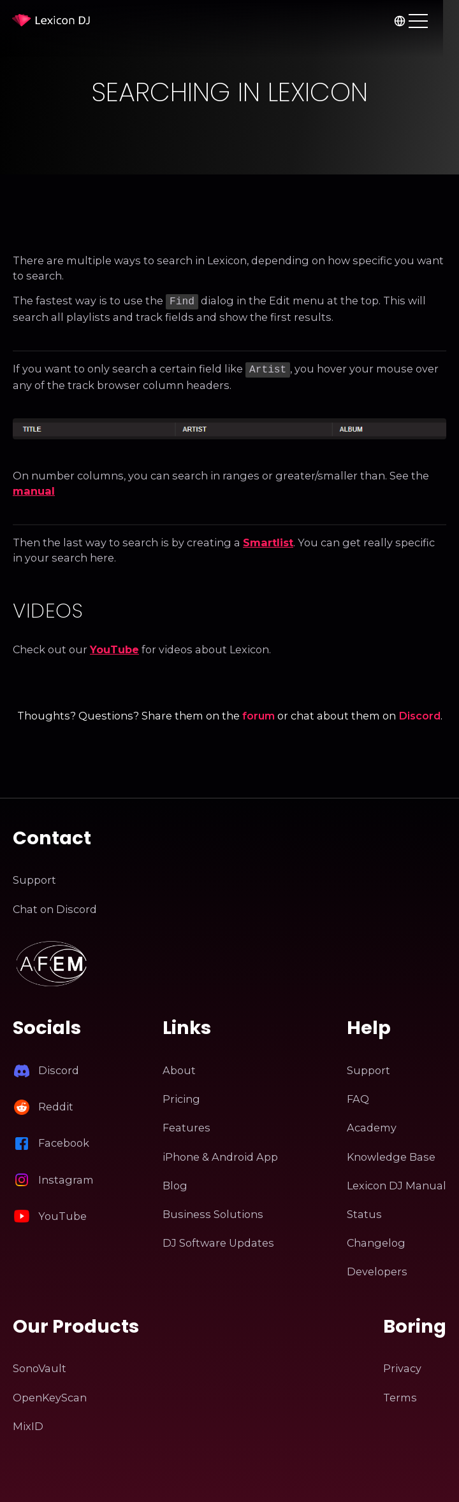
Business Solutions (213, 1211)
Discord (419, 713)
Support (34, 877)
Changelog (376, 1240)
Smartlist (268, 540)
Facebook (63, 1141)
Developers (377, 1269)
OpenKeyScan (50, 1395)
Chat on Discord (55, 906)
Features (186, 1125)
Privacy (402, 1365)
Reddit (55, 1104)
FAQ (358, 1096)
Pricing (181, 1096)
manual (34, 488)
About (179, 1067)
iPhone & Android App (220, 1154)
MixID (28, 1423)
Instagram (66, 1177)
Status (364, 1211)
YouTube (114, 647)
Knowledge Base (391, 1154)
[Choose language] (415, 20)
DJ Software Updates (218, 1240)
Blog (175, 1183)
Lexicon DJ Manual (396, 1183)
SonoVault (39, 1365)
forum (258, 713)
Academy (372, 1125)
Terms (400, 1395)
